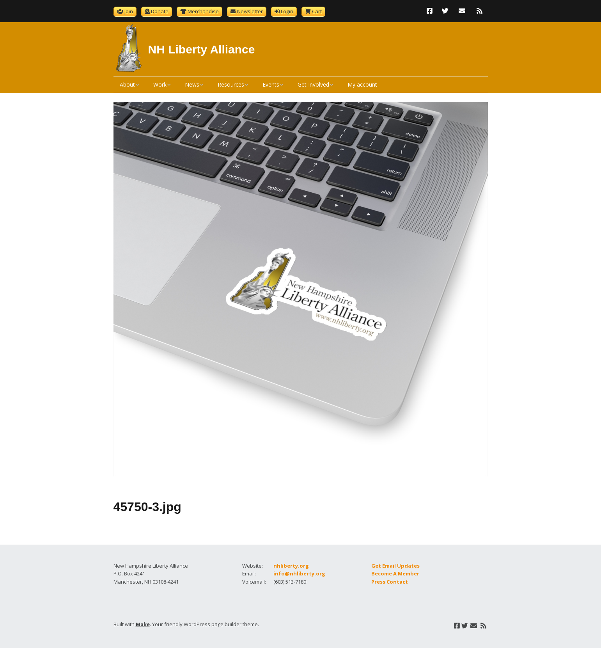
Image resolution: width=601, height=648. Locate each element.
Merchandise (203, 11)
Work (160, 84)
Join (128, 11)
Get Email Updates (395, 565)
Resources (231, 84)
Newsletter (250, 11)
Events (270, 84)
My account (362, 84)
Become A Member (395, 573)
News (192, 84)
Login (287, 11)
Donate (159, 11)
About (127, 84)
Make (143, 624)
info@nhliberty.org (299, 573)
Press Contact (389, 581)
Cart (317, 11)
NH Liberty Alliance (201, 49)
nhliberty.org (291, 565)
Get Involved (313, 84)
